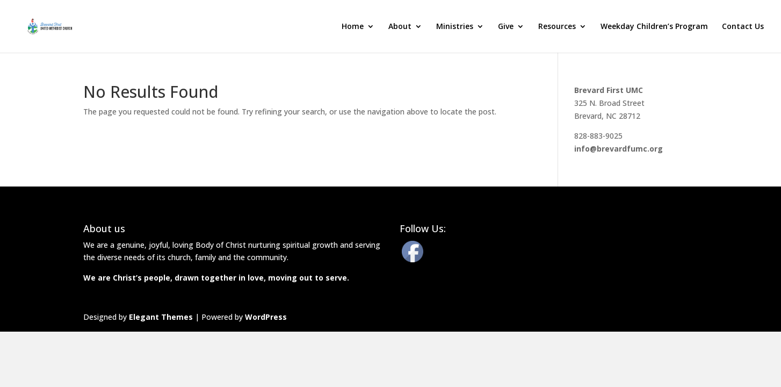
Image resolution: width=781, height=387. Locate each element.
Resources (557, 27)
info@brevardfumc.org (618, 149)
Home (353, 27)
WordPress (266, 317)
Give (506, 27)
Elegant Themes (161, 317)
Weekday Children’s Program (654, 27)
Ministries (454, 27)
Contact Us (743, 27)
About (399, 27)
